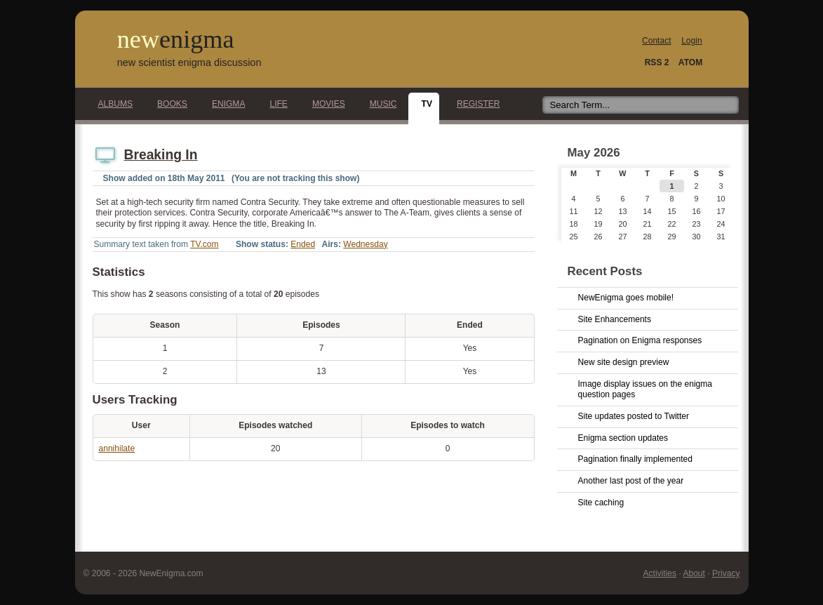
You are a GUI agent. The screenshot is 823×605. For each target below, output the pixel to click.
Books (168, 104)
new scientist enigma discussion (189, 62)
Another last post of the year (631, 481)
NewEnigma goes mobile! (626, 297)
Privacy (726, 573)
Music (379, 104)
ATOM (690, 62)
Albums (112, 104)
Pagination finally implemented (635, 459)
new (175, 39)
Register (474, 104)
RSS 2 (657, 62)
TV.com (204, 244)
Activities (660, 573)
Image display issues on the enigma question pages (645, 389)
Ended (302, 244)
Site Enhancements (614, 319)
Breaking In (161, 154)
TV (423, 104)
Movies (325, 104)
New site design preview (623, 362)
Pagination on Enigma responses (640, 340)
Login (691, 41)
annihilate (117, 448)
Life (274, 104)
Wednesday (365, 244)
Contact (656, 41)
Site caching (601, 502)
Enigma (225, 104)
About (693, 573)
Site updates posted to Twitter (634, 416)
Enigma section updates (623, 438)
